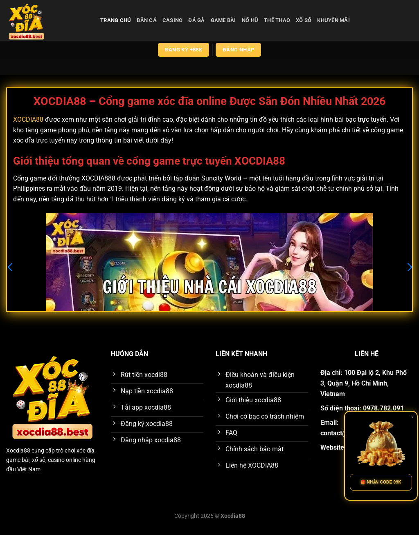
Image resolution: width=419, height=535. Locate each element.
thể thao (277, 20)
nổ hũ (250, 20)
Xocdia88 (18, 450)
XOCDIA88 (28, 119)
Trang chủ (115, 20)
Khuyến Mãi (333, 20)
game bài (223, 20)
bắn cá (147, 20)
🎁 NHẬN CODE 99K (380, 482)
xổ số (303, 20)
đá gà (196, 20)
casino (172, 20)
